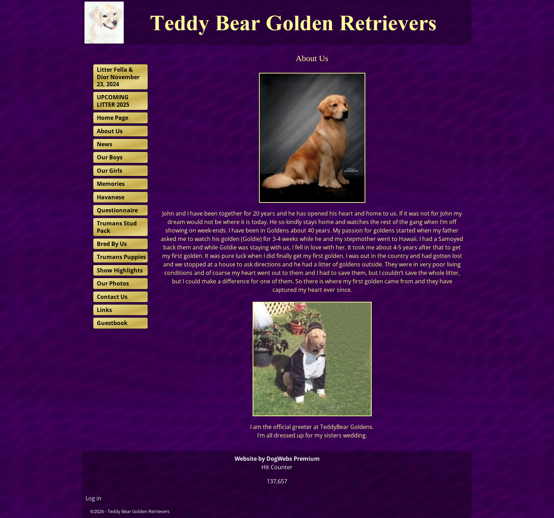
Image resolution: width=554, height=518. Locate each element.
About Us (110, 131)
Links (104, 310)
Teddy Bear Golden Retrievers (138, 511)
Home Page (112, 118)
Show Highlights (120, 270)
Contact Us (112, 297)
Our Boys (110, 157)
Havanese (110, 197)
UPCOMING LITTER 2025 (113, 100)
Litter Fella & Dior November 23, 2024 (118, 77)
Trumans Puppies (121, 257)
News (104, 144)
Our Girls (109, 171)
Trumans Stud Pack (117, 226)
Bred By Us (112, 244)
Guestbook (112, 323)
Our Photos (113, 283)
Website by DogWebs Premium (277, 459)
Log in (93, 498)
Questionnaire (117, 210)
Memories (111, 184)
